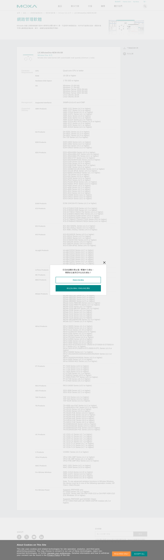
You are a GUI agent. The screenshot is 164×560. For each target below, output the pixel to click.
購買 (103, 6)
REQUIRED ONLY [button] (121, 554)
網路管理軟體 (50, 13)
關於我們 (118, 6)
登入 (145, 1)
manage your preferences (59, 553)
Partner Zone (127, 1)
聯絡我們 (117, 1)
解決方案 (75, 6)
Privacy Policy (53, 555)
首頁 (18, 13)
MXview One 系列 (64, 13)
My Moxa (136, 1)
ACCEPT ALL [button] (139, 554)
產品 (24, 13)
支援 (90, 6)
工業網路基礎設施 (35, 13)
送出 (140, 534)
